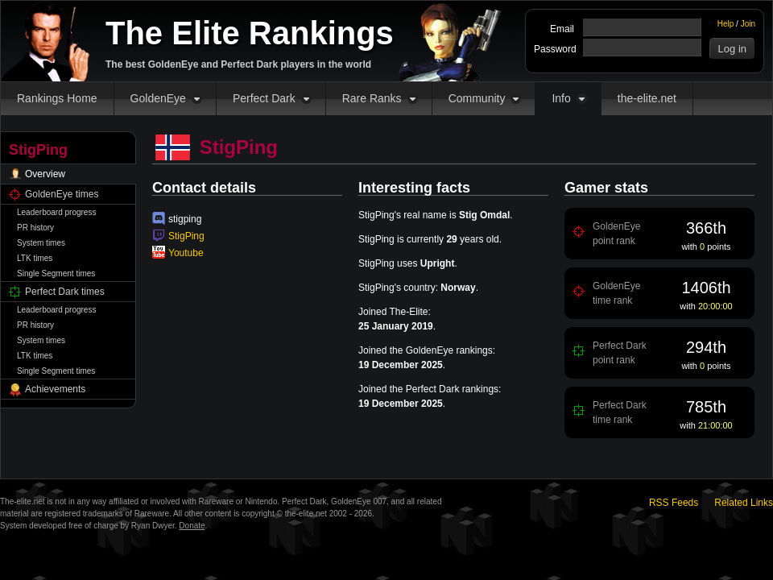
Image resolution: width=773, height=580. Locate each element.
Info (561, 98)
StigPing (186, 236)
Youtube (186, 253)
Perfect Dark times (65, 291)
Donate (192, 525)
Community (477, 98)
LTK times (34, 258)
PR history (35, 227)
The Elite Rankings (249, 33)
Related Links (743, 502)
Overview (45, 174)
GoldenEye (158, 98)
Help (725, 23)
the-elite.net (647, 98)
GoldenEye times (61, 194)
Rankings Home (57, 98)
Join (748, 23)
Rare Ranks (372, 98)
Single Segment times (56, 273)
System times (41, 242)
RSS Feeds (673, 502)
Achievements (55, 389)
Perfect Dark (264, 98)
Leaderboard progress (56, 212)
